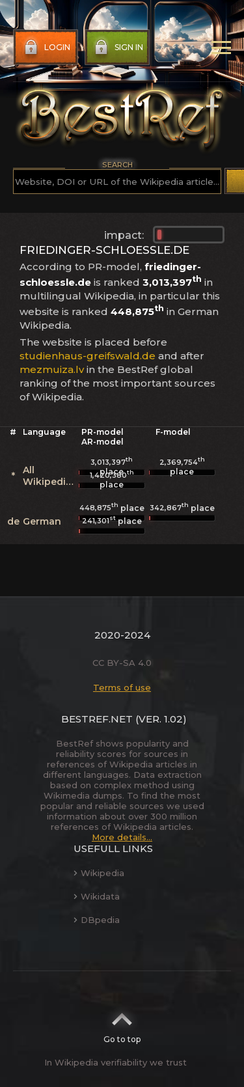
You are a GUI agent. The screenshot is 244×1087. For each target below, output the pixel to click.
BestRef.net (97, 719)
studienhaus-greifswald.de (88, 356)
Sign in (117, 47)
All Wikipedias (50, 476)
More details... (122, 837)
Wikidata (97, 896)
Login (45, 47)
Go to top (122, 1024)
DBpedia (97, 920)
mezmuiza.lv (52, 369)
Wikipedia (99, 873)
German (42, 521)
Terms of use (122, 687)
